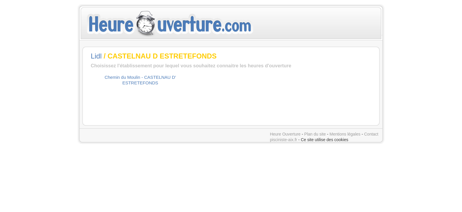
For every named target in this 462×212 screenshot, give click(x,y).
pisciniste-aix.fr (283, 139)
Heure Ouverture (285, 134)
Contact (371, 134)
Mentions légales (344, 134)
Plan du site (315, 134)
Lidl (96, 56)
